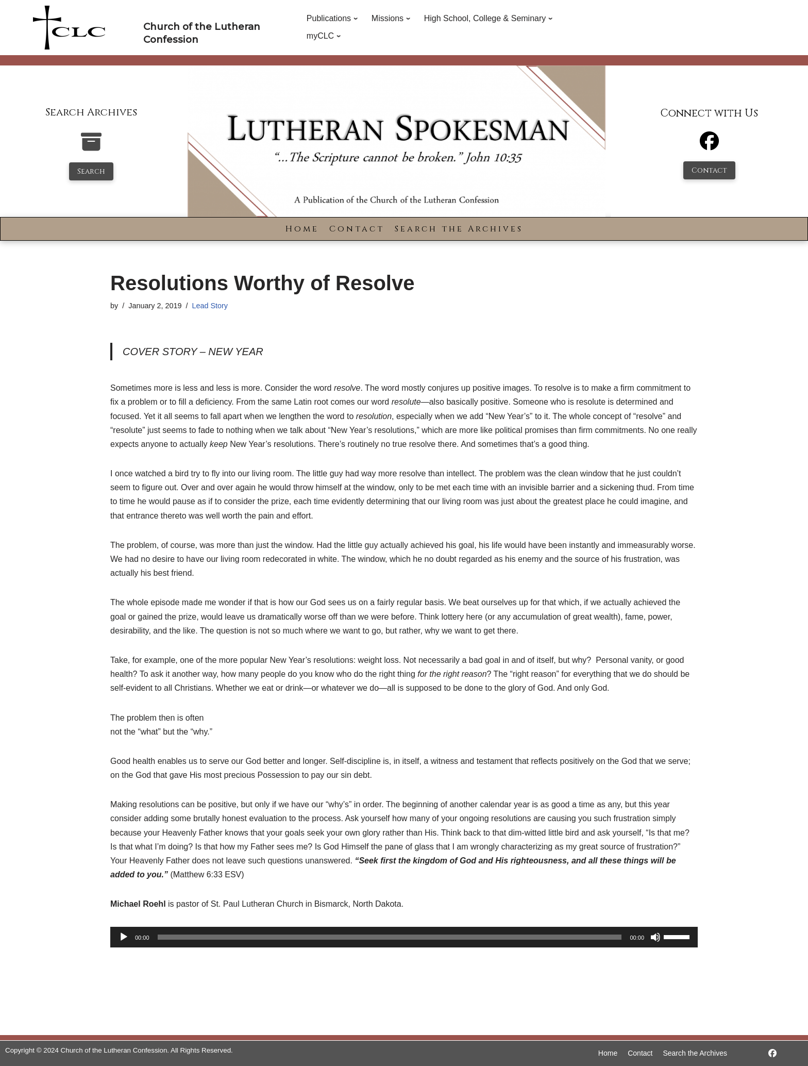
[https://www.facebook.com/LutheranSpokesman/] (772, 1053)
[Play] (124, 937)
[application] (404, 937)
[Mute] (655, 937)
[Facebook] (709, 146)
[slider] (390, 937)
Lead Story (210, 306)
